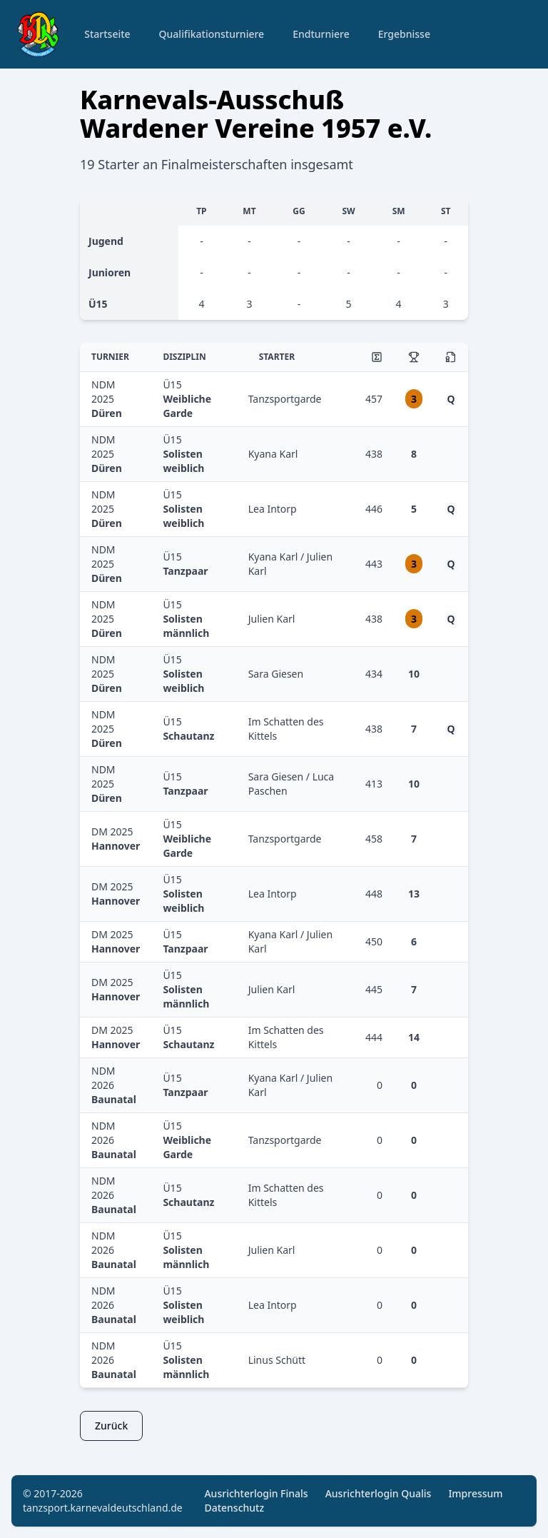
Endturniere (321, 34)
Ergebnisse (404, 34)
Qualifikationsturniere (212, 34)
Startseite (107, 34)
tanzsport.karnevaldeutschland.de (103, 1507)
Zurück (111, 1425)
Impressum (475, 1493)
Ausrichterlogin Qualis (378, 1493)
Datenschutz (234, 1507)
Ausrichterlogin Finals (256, 1493)
